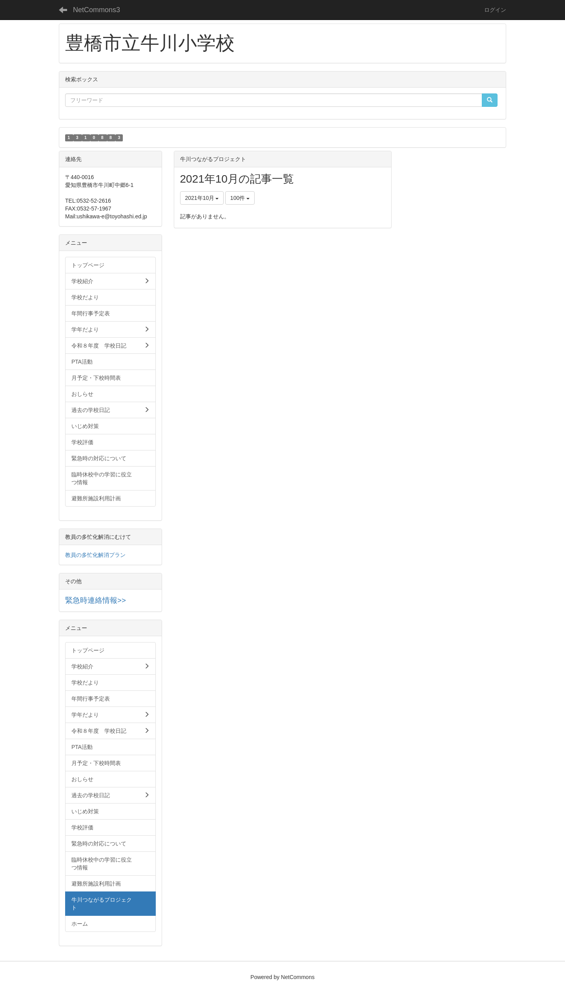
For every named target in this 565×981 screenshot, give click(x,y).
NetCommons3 (96, 10)
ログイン (495, 10)
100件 (240, 198)
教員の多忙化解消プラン (95, 555)
